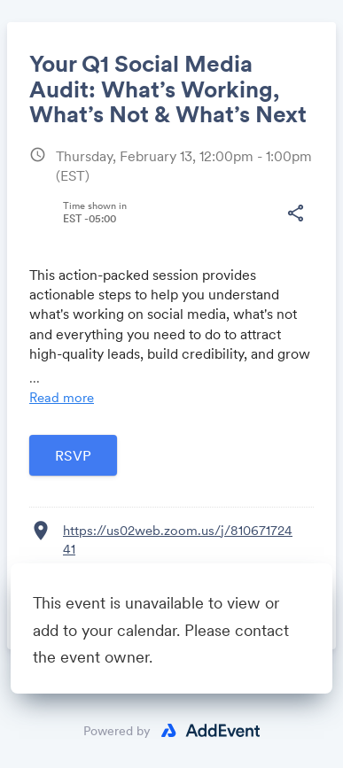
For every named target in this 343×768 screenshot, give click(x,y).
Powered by (117, 731)
